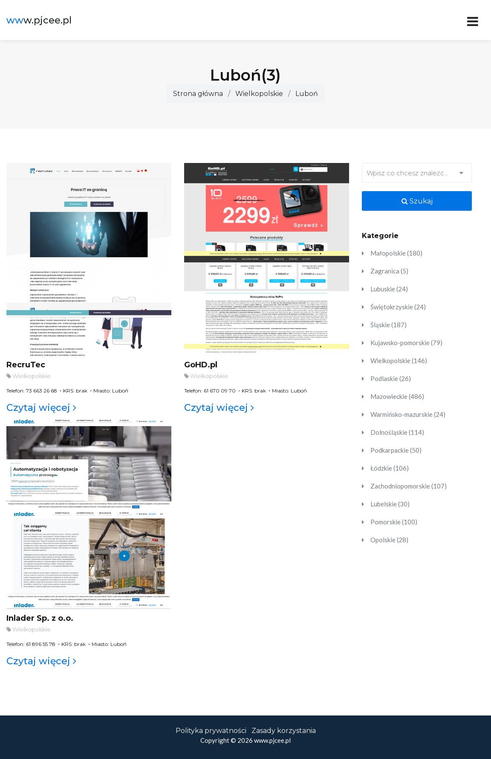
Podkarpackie (396, 450)
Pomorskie (393, 522)
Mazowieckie (397, 396)
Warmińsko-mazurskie (407, 414)
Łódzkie (389, 468)
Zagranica (389, 271)
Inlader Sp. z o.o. (39, 618)
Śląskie (388, 325)
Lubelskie (390, 504)
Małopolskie (396, 253)
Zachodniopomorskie (408, 486)
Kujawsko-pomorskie (406, 342)
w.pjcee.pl (39, 20)
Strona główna (198, 94)
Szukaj (417, 201)
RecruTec (25, 364)
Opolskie (389, 540)
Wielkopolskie (259, 94)
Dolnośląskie (397, 432)
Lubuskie (389, 289)
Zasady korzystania (283, 731)
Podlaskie (390, 378)
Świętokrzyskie (398, 307)
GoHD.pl (200, 364)
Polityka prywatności (211, 731)
